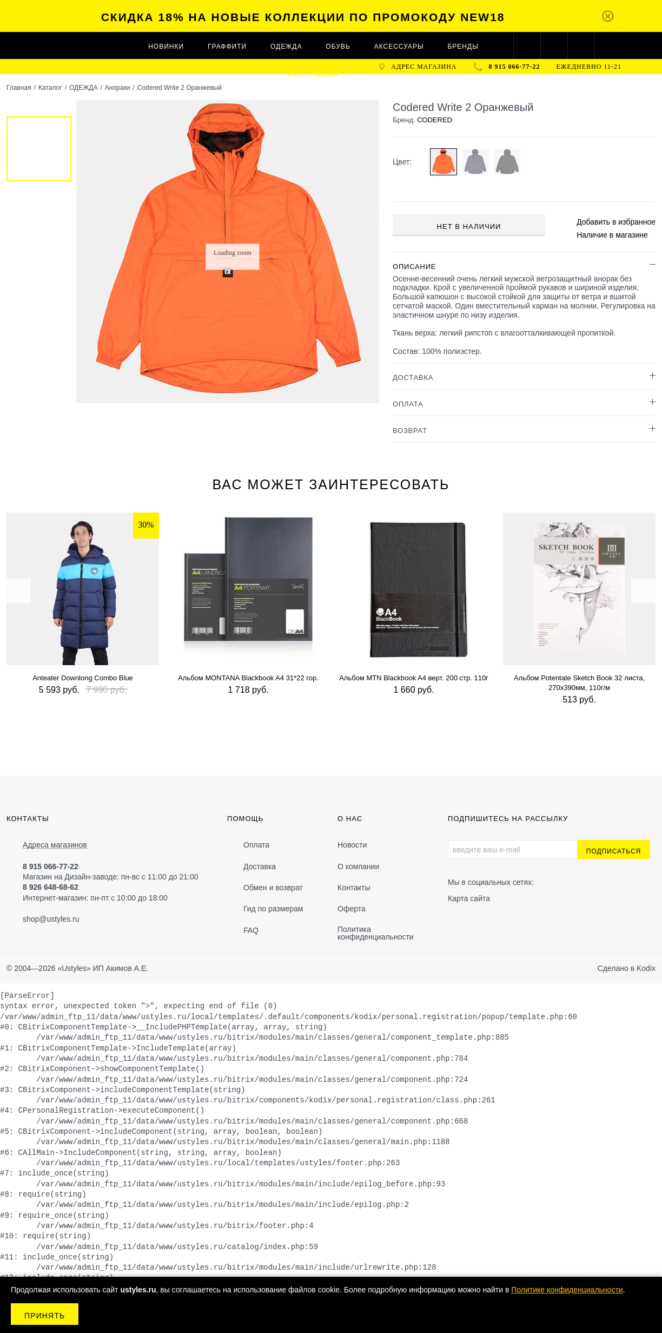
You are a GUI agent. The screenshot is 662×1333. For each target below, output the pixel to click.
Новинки (166, 46)
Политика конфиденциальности (375, 933)
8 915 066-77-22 (514, 66)
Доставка (259, 866)
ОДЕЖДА (286, 46)
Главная (18, 87)
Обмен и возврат (273, 887)
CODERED (434, 120)
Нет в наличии (469, 226)
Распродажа (313, 74)
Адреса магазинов (55, 845)
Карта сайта (469, 898)
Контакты (353, 887)
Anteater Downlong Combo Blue (82, 678)
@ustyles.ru (59, 919)
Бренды (462, 46)
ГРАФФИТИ (227, 46)
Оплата (256, 845)
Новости (352, 845)
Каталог (50, 87)
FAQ (251, 930)
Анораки (117, 87)
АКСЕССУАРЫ (399, 46)
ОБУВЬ (338, 46)
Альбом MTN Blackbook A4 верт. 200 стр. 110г (413, 678)
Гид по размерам (273, 908)
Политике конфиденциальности (567, 1289)
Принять (44, 1315)
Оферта (351, 908)
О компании (358, 866)
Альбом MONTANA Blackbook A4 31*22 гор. (248, 678)
